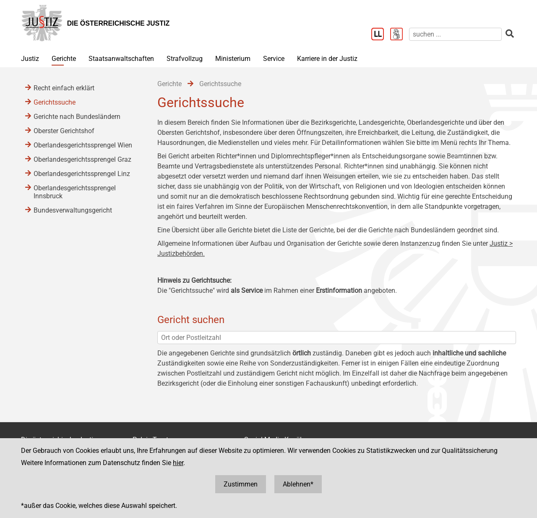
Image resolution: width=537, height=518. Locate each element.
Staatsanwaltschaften (121, 59)
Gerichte (64, 59)
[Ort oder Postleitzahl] (336, 337)
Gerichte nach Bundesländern (77, 117)
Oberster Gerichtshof (64, 131)
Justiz (30, 59)
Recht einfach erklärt (64, 88)
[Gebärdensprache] (399, 35)
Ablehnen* (298, 484)
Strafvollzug (185, 59)
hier (178, 463)
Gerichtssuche (55, 102)
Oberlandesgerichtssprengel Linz (82, 174)
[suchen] (455, 34)
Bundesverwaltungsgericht (73, 210)
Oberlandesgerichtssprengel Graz (82, 159)
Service (273, 59)
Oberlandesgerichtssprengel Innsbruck (75, 192)
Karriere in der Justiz (327, 59)
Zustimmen (241, 484)
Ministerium (232, 59)
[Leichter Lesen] (380, 35)
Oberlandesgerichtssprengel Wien (83, 145)
